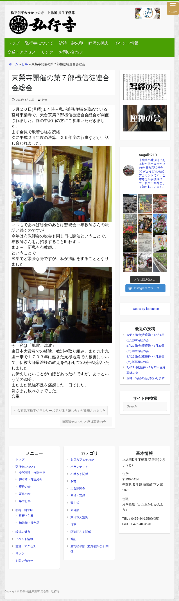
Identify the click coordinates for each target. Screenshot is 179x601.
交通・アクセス (21, 52)
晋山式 (74, 503)
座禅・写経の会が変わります (146, 378)
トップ (13, 43)
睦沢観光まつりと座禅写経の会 (86, 421)
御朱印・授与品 (29, 522)
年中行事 (25, 501)
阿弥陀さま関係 (80, 531)
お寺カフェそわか (82, 459)
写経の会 (25, 494)
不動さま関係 (79, 474)
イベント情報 (126, 43)
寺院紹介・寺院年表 (32, 472)
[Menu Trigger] (173, 8)
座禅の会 (25, 486)
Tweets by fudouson (145, 309)
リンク (47, 52)
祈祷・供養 (26, 515)
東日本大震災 (79, 517)
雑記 (73, 539)
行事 (25, 64)
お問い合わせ (71, 52)
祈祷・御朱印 (71, 43)
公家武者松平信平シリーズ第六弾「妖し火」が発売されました (60, 410)
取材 (73, 481)
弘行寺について (39, 43)
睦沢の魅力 (98, 43)
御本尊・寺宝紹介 (30, 479)
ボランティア (79, 466)
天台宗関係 (77, 488)
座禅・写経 (77, 495)
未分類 (74, 510)
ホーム (13, 64)
